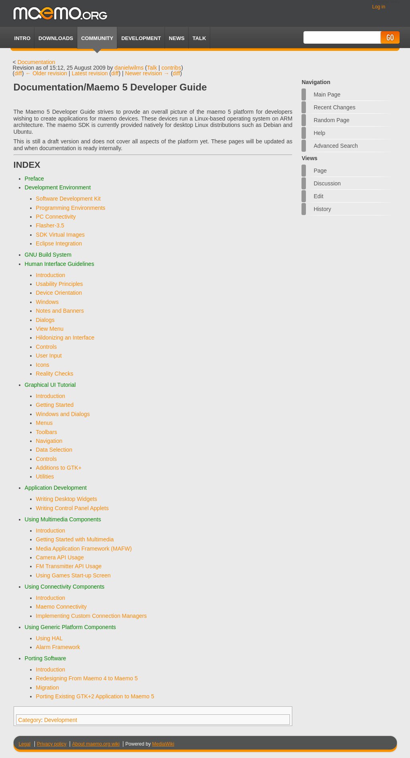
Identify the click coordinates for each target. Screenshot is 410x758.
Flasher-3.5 (50, 225)
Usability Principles (59, 284)
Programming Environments (71, 208)
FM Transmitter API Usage (69, 566)
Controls (46, 347)
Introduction (50, 275)
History (322, 209)
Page (320, 170)
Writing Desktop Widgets (66, 499)
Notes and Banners (60, 311)
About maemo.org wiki (96, 744)
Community (97, 38)
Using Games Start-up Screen (73, 575)
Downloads (55, 38)
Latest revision (90, 73)
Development (141, 38)
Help (319, 133)
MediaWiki (163, 744)
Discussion (327, 183)
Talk (152, 67)
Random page (332, 120)
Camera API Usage (60, 557)
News (177, 38)
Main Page (327, 94)
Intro (22, 38)
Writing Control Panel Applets (72, 508)
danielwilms (129, 67)
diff (18, 73)
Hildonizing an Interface (65, 337)
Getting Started (55, 405)
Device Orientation (59, 293)
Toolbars (46, 432)
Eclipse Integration (59, 243)
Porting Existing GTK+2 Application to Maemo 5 (95, 696)
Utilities (45, 476)
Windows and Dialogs (63, 414)
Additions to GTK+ (59, 467)
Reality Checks (54, 373)
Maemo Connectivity (61, 606)
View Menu (50, 329)
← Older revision (46, 73)
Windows (47, 302)
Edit (318, 196)
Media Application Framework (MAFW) (84, 548)
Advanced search (336, 146)
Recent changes (334, 107)
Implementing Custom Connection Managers (91, 616)
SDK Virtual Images (60, 234)
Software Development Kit (68, 198)
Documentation (36, 62)
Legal (24, 744)
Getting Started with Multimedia (75, 539)
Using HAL (49, 638)
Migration (47, 687)
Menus (44, 423)
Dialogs (45, 320)
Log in (378, 7)
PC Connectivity (56, 216)
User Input (49, 355)
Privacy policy (51, 744)
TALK (199, 38)
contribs (171, 67)
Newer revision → (147, 73)
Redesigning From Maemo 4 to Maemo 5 (87, 678)
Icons (42, 365)
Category (29, 720)
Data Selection (54, 449)
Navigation (49, 441)
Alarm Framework (58, 647)
